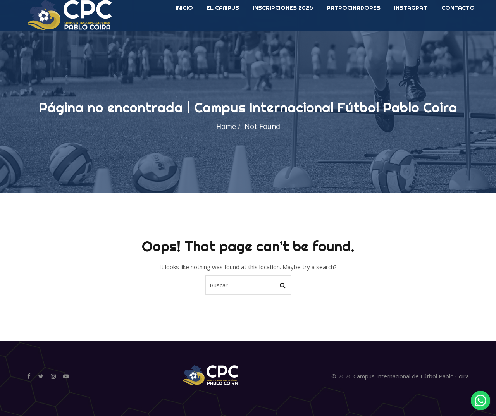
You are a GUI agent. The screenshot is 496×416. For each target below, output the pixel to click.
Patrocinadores (354, 30)
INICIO (184, 30)
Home (226, 126)
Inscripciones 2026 (283, 30)
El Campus (223, 30)
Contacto (458, 30)
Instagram (411, 30)
